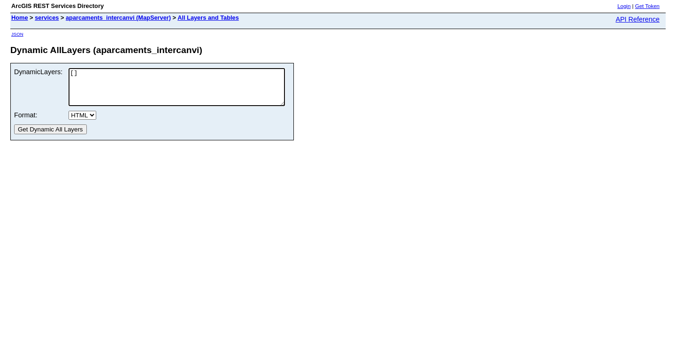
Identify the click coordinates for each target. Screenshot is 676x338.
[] (190, 90)
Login (623, 6)
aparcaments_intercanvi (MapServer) (118, 17)
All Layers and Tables (208, 17)
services (47, 17)
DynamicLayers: (38, 72)
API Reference (637, 19)
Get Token (647, 6)
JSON (17, 34)
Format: (26, 122)
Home (19, 17)
